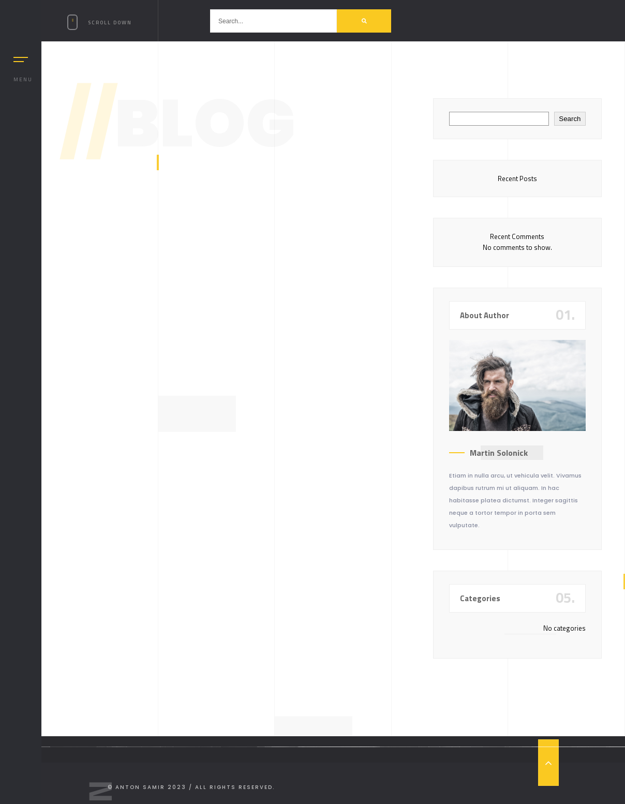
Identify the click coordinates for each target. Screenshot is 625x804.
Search (570, 119)
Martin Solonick (499, 452)
